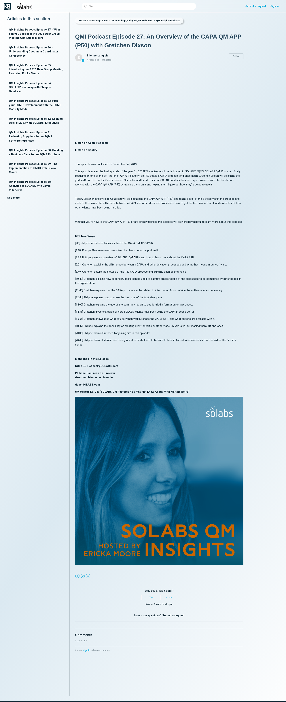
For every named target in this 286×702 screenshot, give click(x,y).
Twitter (82, 576)
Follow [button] (236, 56)
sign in (86, 650)
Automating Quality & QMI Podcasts (131, 20)
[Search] (139, 6)
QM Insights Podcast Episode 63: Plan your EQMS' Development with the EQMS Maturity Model (35, 105)
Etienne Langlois (97, 55)
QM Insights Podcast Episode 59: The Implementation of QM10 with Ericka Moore (33, 168)
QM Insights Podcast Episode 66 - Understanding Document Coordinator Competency (33, 51)
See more (13, 197)
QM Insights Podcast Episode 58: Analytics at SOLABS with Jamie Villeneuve (30, 186)
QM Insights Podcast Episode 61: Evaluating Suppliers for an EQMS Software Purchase (30, 136)
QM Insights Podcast (168, 20)
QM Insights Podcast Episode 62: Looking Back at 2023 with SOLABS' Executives (36, 121)
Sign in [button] (274, 6)
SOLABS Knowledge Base (93, 20)
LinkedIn (88, 576)
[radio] (150, 597)
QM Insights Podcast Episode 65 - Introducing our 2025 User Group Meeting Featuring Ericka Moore (36, 69)
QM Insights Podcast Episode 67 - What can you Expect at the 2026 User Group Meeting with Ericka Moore (34, 33)
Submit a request (255, 6)
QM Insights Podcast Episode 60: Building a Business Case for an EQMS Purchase (36, 152)
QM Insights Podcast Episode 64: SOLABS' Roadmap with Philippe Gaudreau (30, 87)
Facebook (77, 576)
